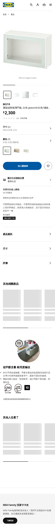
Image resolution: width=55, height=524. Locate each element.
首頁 (4, 14)
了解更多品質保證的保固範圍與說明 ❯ (17, 399)
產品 (12, 14)
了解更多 (10, 520)
